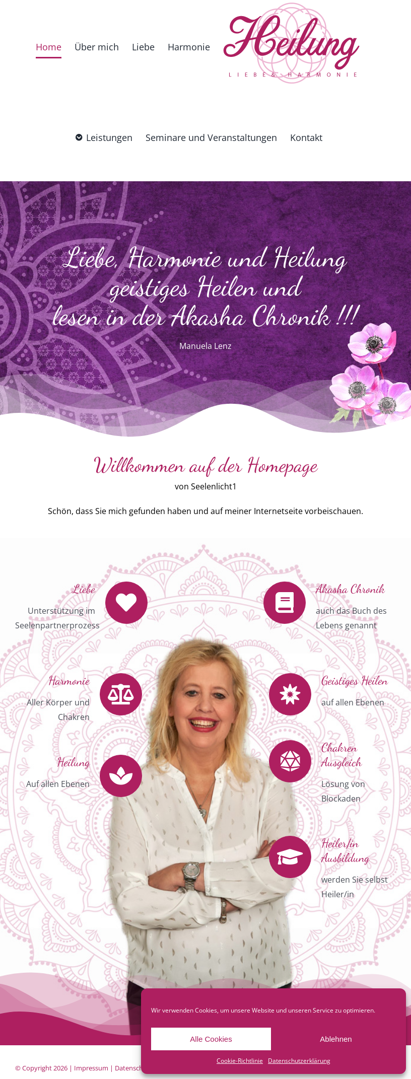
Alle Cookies (211, 1039)
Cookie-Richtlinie (240, 1060)
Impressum (91, 1067)
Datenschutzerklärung (299, 1060)
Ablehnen (336, 1039)
